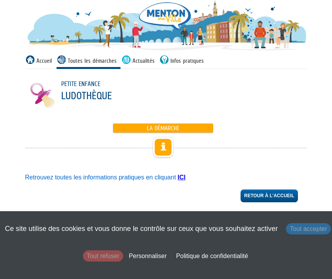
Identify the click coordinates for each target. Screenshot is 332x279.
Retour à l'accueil (269, 195)
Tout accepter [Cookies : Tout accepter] (308, 229)
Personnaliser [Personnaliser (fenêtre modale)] (148, 256)
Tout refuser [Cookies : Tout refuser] (103, 256)
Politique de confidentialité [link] (212, 256)
